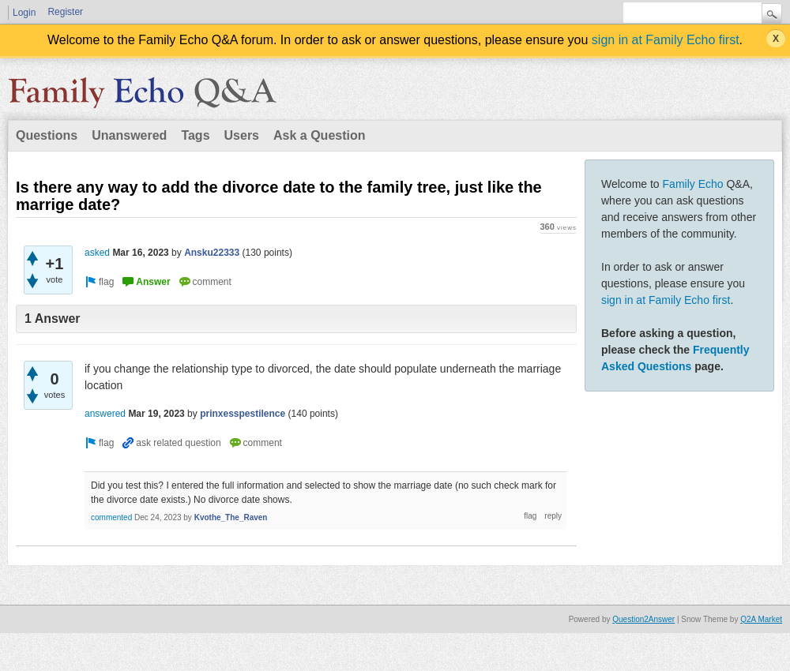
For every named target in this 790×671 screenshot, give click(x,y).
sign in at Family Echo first (665, 40)
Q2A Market (761, 619)
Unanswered (129, 135)
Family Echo (693, 184)
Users (241, 135)
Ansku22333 (211, 252)
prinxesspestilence (242, 413)
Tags (195, 135)
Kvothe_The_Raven (231, 517)
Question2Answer (643, 619)
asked (97, 252)
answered (105, 413)
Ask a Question (319, 135)
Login (24, 12)
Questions (46, 135)
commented (111, 517)
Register (65, 11)
